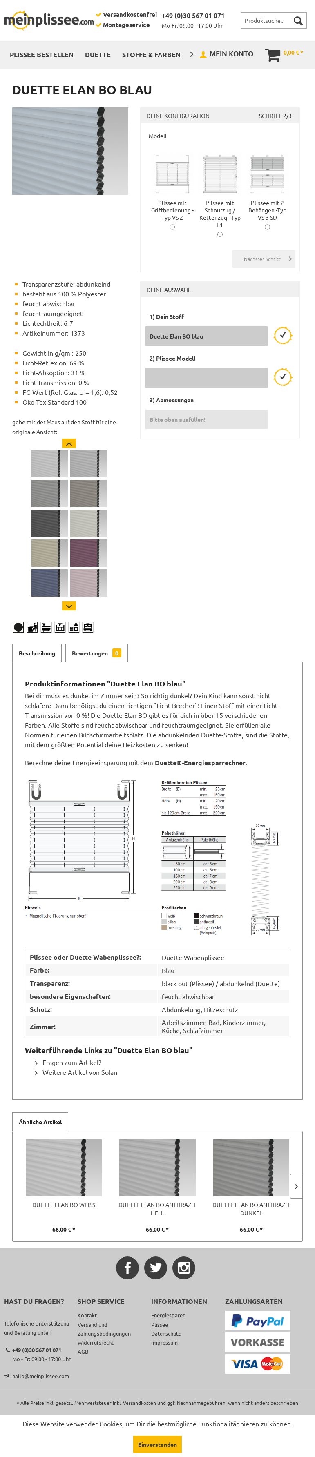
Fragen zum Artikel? (68, 1062)
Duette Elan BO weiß (63, 1204)
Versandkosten (139, 1402)
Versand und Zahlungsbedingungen (104, 1329)
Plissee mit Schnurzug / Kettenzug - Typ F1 (220, 210)
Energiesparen (168, 1315)
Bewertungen (96, 652)
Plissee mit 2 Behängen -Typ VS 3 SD (267, 206)
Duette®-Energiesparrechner (200, 762)
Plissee (159, 1324)
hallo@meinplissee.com (40, 1375)
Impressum (164, 1342)
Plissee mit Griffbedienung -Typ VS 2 (172, 206)
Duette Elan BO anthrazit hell (157, 1208)
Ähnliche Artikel (40, 1121)
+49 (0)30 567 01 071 (193, 15)
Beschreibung (37, 653)
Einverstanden (157, 1444)
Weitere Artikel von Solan (76, 1072)
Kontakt (87, 1315)
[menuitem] (274, 20)
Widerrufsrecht (96, 1342)
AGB (83, 1351)
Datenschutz (166, 1333)
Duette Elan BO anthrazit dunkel (251, 1208)
